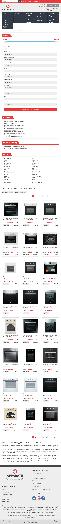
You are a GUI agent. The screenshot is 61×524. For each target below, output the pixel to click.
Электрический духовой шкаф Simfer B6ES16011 (10, 219)
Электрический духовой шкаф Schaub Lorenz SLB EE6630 (50, 277)
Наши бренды (5, 499)
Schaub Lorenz (36, 176)
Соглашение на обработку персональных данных (18, 515)
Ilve (33, 168)
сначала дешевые (7, 192)
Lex (33, 173)
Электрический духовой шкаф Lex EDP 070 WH (10, 277)
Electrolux (35, 163)
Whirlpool (7, 182)
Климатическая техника (41, 19)
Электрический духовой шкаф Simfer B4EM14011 (50, 307)
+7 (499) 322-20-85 (42, 491)
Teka (33, 179)
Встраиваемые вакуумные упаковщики (14, 125)
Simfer (34, 177)
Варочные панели (9, 123)
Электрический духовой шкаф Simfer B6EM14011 (30, 248)
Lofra (6, 174)
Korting (34, 169)
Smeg (6, 179)
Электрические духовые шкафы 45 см (14, 146)
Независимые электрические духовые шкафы (16, 148)
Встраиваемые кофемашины (11, 127)
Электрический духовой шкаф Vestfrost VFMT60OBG (50, 219)
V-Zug (6, 181)
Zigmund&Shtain (37, 182)
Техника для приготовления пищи (40, 15)
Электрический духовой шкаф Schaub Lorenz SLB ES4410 (30, 365)
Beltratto (35, 160)
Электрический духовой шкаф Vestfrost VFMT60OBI (30, 219)
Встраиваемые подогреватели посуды (14, 131)
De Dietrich (7, 163)
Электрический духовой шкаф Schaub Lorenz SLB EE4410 (30, 423)
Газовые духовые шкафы (10, 135)
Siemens (6, 177)
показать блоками (20, 192)
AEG (33, 158)
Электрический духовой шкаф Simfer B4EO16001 (10, 336)
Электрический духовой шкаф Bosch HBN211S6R (50, 394)
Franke (34, 165)
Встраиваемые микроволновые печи (13, 128)
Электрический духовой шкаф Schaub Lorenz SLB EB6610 (10, 423)
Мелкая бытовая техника (5, 20)
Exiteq (6, 165)
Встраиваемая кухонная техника (14, 121)
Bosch (6, 161)
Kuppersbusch (9, 173)
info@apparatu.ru (40, 493)
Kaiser (6, 169)
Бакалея (5, 13)
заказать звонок (53, 5)
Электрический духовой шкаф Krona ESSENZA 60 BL (50, 365)
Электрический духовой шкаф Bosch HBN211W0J (10, 394)
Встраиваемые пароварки (11, 130)
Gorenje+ (35, 166)
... (54, 196)
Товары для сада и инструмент (29, 20)
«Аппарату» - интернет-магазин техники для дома (17, 521)
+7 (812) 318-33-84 (42, 489)
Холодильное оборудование (29, 14)
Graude (6, 168)
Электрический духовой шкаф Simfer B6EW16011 (50, 248)
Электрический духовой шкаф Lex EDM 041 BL (30, 277)
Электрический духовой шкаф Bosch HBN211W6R (30, 394)
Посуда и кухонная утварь (5, 26)
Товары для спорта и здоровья (52, 20)
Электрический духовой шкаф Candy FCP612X (10, 365)
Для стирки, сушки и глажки (52, 15)
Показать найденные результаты (30, 109)
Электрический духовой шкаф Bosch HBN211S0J (30, 307)
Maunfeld (35, 174)
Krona (6, 171)
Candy (34, 161)
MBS (5, 176)
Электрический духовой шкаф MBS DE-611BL (50, 423)
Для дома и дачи (17, 14)
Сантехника (18, 19)
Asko (5, 160)
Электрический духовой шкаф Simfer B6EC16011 (10, 248)
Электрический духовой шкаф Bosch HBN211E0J (10, 307)
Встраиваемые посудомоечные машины (14, 133)
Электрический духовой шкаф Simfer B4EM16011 (50, 336)
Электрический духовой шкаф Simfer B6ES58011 (30, 336)
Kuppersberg (36, 171)
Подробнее (6, 225)
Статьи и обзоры (6, 501)
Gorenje (7, 166)
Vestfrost (35, 181)
